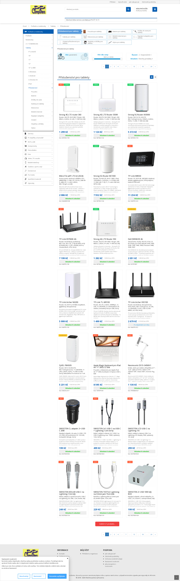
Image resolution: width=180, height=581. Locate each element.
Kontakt (62, 554)
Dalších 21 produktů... (107, 524)
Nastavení (38, 576)
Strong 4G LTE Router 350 (107, 240)
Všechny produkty (141, 59)
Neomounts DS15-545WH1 (141, 366)
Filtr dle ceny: (103, 55)
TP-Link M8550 (141, 177)
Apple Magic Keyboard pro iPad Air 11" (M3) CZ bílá (107, 367)
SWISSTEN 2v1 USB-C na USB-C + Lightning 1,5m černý (107, 430)
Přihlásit (112, 2)
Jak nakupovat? (110, 554)
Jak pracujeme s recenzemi (110, 565)
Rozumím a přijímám (57, 576)
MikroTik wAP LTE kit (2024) (72, 177)
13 (134, 66)
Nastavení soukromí (112, 561)
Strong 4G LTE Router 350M (107, 115)
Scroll (176, 577)
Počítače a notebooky (38, 26)
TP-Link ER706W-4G (72, 240)
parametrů (71, 55)
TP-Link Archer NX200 (72, 303)
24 (151, 66)
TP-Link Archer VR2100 (141, 303)
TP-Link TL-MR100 (107, 303)
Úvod (25, 26)
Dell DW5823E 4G (141, 240)
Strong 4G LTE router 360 (72, 115)
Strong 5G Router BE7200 (107, 177)
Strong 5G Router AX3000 (141, 115)
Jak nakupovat (134, 2)
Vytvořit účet (122, 2)
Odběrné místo (64, 556)
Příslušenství (64, 26)
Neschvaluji (24, 576)
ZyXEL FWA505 (72, 366)
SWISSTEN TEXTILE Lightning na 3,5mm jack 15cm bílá (107, 494)
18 (142, 66)
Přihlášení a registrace (90, 554)
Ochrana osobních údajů (113, 559)
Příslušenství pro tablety (68, 31)
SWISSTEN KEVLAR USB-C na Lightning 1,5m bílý (72, 494)
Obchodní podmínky (149, 2)
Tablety (53, 26)
